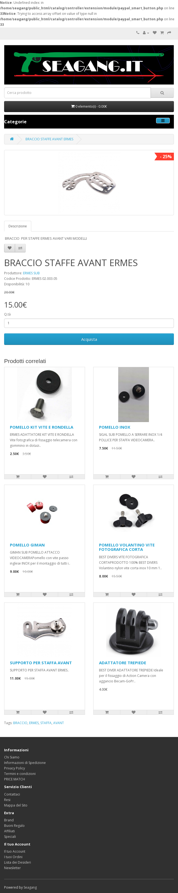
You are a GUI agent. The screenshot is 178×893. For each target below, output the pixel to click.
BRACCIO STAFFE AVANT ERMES (49, 139)
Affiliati (9, 831)
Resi (7, 799)
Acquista (89, 339)
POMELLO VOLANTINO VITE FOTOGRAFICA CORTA (127, 547)
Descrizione (18, 226)
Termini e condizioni (20, 773)
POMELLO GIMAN (27, 545)
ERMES (34, 723)
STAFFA (46, 723)
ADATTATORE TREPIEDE (122, 662)
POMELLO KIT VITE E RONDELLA (41, 427)
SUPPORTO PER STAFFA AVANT (41, 662)
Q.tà (7, 314)
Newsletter (12, 868)
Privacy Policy (14, 768)
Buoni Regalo (14, 825)
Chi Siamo (11, 757)
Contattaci (12, 794)
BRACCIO (20, 723)
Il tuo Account (14, 851)
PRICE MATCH (14, 779)
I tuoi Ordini (13, 857)
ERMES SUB (31, 273)
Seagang (30, 887)
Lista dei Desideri (17, 862)
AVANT (58, 723)
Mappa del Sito (15, 805)
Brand (9, 820)
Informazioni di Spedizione (25, 762)
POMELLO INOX (114, 427)
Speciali (10, 836)
